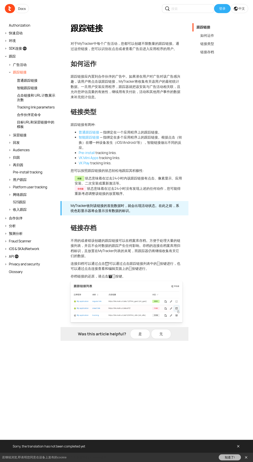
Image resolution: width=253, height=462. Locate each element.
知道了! (230, 457)
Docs (22, 8)
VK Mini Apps (88, 157)
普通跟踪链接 (89, 132)
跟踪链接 (203, 27)
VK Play (84, 163)
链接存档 (207, 52)
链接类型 (207, 43)
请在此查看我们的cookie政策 (87, 457)
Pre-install (87, 152)
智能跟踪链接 (89, 137)
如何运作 (207, 35)
